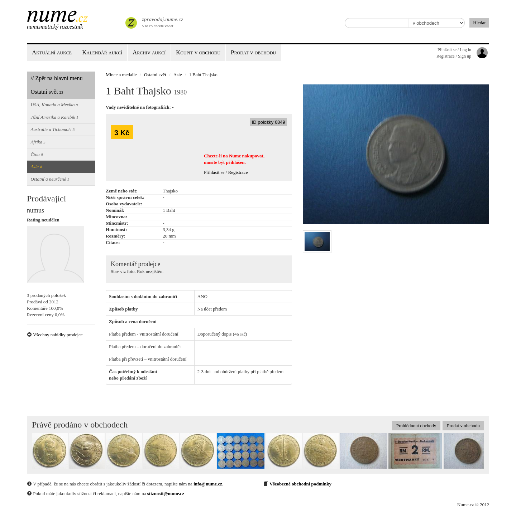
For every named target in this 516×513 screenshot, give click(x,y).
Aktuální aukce (52, 52)
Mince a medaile (121, 74)
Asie (36, 166)
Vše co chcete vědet (162, 21)
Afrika (37, 142)
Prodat (253, 52)
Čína (36, 154)
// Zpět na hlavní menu (57, 78)
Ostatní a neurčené (49, 179)
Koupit (198, 52)
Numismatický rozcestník (55, 27)
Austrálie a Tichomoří (52, 129)
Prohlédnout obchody (416, 425)
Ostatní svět (47, 92)
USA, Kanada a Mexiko (54, 104)
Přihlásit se (214, 172)
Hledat (479, 22)
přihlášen (235, 162)
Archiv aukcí (149, 52)
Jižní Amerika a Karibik (54, 117)
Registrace (238, 172)
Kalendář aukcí (102, 52)
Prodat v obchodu (463, 425)
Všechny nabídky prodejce (55, 334)
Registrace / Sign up (453, 56)
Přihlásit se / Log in (454, 49)
